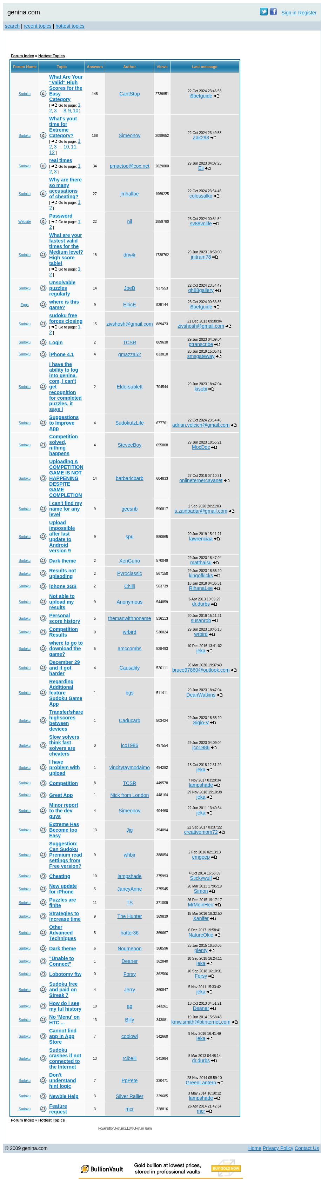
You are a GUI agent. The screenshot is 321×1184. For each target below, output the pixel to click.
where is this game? (64, 304)
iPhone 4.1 (61, 354)
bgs (130, 693)
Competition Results (63, 632)
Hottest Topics (51, 56)
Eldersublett (129, 387)
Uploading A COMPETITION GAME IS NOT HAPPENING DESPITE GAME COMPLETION (66, 478)
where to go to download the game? (66, 648)
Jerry (129, 989)
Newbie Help (63, 1096)
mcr (130, 1109)
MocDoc (201, 447)
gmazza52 (129, 354)
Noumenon (130, 948)
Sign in (288, 12)
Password (60, 216)
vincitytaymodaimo (129, 767)
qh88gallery (201, 290)
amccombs (130, 648)
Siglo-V (201, 722)
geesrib (129, 509)
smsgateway (201, 356)
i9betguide (200, 96)
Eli (201, 168)
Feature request (58, 1109)
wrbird (129, 632)
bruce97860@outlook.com (201, 670)
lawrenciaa (201, 538)
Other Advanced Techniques (62, 932)
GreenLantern (201, 1082)
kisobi (201, 389)
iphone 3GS (62, 586)
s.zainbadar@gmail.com (201, 511)
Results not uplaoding (62, 573)
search (12, 26)
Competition (63, 783)
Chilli (129, 586)
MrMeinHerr (201, 904)
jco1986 (129, 745)
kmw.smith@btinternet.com (201, 1022)
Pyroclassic (129, 573)
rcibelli (130, 1058)
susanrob (201, 620)
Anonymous (129, 602)
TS (129, 902)
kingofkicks (201, 575)
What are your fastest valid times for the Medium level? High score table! (66, 249)
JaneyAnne (129, 889)
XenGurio (129, 561)
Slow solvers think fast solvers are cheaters (64, 745)
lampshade (201, 785)
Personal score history (64, 618)
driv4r (129, 255)
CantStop (129, 94)
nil (129, 221)
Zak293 (201, 137)
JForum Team (143, 1128)
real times (60, 160)
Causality (130, 668)
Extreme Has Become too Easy (64, 830)
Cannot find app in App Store (62, 1036)
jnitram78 (201, 257)
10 (76, 110)
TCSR (129, 342)
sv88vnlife (201, 223)
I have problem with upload (64, 767)
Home (254, 1148)
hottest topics (70, 26)
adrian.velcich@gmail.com (201, 425)
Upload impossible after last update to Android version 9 (62, 536)
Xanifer (201, 918)
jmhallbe (129, 194)
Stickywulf (201, 878)
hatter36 (130, 933)
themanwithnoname (129, 618)
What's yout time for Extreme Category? (63, 127)
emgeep (201, 857)
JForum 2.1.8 (122, 1128)
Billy (129, 1020)
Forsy (129, 974)
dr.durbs (201, 604)
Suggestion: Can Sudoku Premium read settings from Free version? (65, 855)
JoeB (129, 288)
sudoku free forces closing (65, 318)
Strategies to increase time (65, 916)
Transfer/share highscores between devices (66, 720)
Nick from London (130, 795)
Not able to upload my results (61, 601)
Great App (61, 795)
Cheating (59, 876)
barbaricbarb (129, 478)
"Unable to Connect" (61, 961)
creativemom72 (201, 832)
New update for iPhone (63, 888)
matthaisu (201, 562)
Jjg (129, 830)
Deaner (129, 961)
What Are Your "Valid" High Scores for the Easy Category (65, 88)
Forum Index (22, 56)
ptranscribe (201, 344)
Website (24, 222)
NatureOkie (200, 935)
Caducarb (129, 720)
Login (55, 342)
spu (130, 536)
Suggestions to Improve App (64, 422)
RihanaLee (201, 588)
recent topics (37, 26)
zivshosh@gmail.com (129, 324)
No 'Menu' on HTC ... (64, 1019)
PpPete (129, 1080)
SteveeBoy (130, 445)
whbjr (129, 855)
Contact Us (307, 1148)
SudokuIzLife (129, 423)
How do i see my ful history (65, 1006)
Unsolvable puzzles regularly (62, 288)
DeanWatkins (200, 695)
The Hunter (129, 916)
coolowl (129, 1036)
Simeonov (129, 135)
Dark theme (62, 561)
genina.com (23, 12)
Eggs (25, 305)
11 (73, 146)
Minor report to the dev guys (63, 810)
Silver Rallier (129, 1096)
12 (52, 152)
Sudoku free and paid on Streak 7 (63, 989)
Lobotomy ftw (65, 974)
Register (307, 12)
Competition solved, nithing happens (63, 445)
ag (130, 1006)
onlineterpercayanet (200, 480)
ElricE (129, 304)
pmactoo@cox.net (129, 166)
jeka (201, 650)
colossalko (200, 196)
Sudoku (25, 94)
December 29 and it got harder (64, 667)
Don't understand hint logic (62, 1080)
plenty (200, 950)
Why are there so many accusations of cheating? (65, 188)
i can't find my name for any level (65, 508)
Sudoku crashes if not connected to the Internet (65, 1058)
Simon (201, 891)
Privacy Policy (278, 1148)
